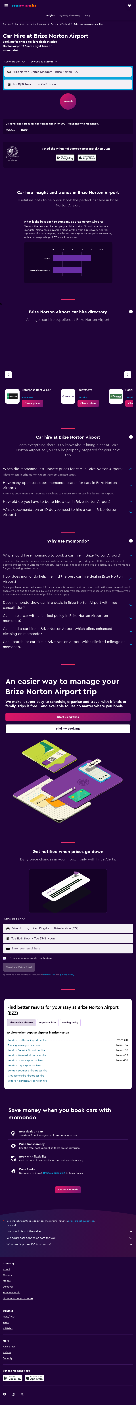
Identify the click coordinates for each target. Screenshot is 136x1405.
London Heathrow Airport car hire (27, 1040)
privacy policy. (67, 975)
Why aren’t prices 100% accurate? (70, 1244)
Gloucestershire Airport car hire (26, 1076)
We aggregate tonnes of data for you (70, 1238)
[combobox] (15, 62)
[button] (6, 6)
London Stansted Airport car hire (27, 1055)
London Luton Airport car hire (25, 1060)
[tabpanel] (68, 253)
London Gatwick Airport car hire (26, 1050)
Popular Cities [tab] (47, 1022)
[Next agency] (127, 374)
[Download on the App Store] (87, 158)
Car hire (7, 24)
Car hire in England (60, 24)
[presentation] (87, 157)
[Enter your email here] (71, 948)
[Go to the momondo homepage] (24, 5)
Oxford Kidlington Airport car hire (27, 1081)
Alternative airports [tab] (21, 1022)
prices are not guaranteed (81, 1221)
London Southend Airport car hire (27, 1070)
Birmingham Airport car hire (24, 1045)
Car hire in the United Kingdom (30, 24)
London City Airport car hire (24, 1065)
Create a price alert (54, 1173)
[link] (32, 403)
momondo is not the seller (70, 1231)
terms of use (49, 975)
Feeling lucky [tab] (70, 1022)
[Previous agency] (8, 374)
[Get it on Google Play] (65, 158)
